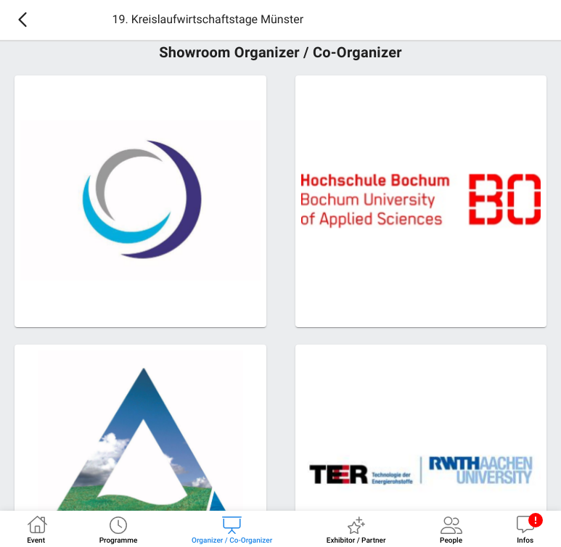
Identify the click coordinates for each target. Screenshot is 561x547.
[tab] (36, 529)
